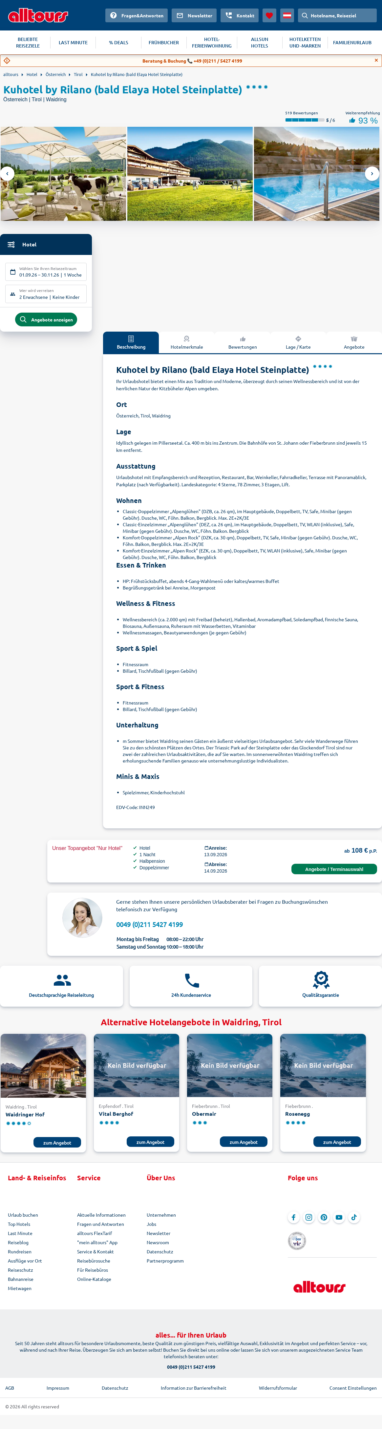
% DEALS (118, 42)
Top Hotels (19, 1227)
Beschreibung (131, 345)
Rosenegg (297, 1116)
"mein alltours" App (97, 1245)
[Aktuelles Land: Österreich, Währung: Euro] (287, 15)
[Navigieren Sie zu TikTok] (354, 1220)
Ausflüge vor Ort (25, 1263)
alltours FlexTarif (94, 1236)
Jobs (151, 1227)
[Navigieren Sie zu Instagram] (309, 1220)
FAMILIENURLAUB (352, 42)
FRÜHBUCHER (164, 42)
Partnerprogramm (165, 1263)
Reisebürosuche (93, 1263)
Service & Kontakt (95, 1254)
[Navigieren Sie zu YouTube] (339, 1220)
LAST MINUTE (73, 42)
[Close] (376, 60)
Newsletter (158, 1236)
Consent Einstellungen (353, 1382)
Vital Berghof (116, 1116)
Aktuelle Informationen (101, 1218)
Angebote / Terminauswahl (334, 872)
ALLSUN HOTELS (259, 42)
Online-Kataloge (94, 1282)
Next (372, 173)
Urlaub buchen (23, 1218)
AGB (9, 1382)
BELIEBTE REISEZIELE (28, 42)
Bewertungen (242, 345)
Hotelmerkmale (187, 345)
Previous (7, 173)
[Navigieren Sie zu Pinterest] (324, 1220)
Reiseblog (18, 1245)
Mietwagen (20, 1291)
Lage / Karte (298, 345)
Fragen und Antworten (100, 1227)
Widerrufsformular (278, 1382)
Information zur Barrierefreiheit (193, 1382)
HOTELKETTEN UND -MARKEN (305, 42)
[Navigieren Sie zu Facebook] (294, 1220)
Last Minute (20, 1236)
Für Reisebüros (92, 1273)
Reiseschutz (20, 1273)
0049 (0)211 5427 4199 (149, 927)
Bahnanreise (20, 1282)
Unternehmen (161, 1218)
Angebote (354, 345)
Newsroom (158, 1245)
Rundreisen (20, 1254)
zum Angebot (57, 1146)
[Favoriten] (269, 15)
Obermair (204, 1116)
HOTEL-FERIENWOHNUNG (212, 42)
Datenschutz (160, 1254)
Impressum (58, 1382)
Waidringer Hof (25, 1117)
